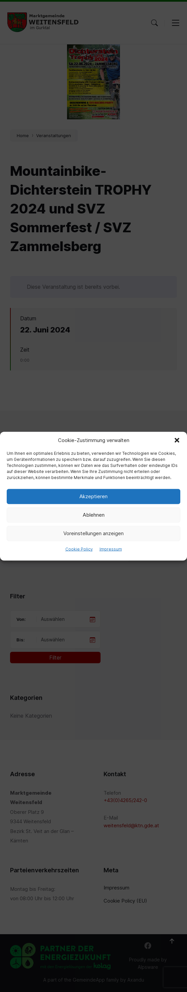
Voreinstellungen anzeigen (93, 533)
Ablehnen (94, 515)
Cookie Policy (79, 548)
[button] (177, 440)
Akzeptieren (93, 496)
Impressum (111, 548)
